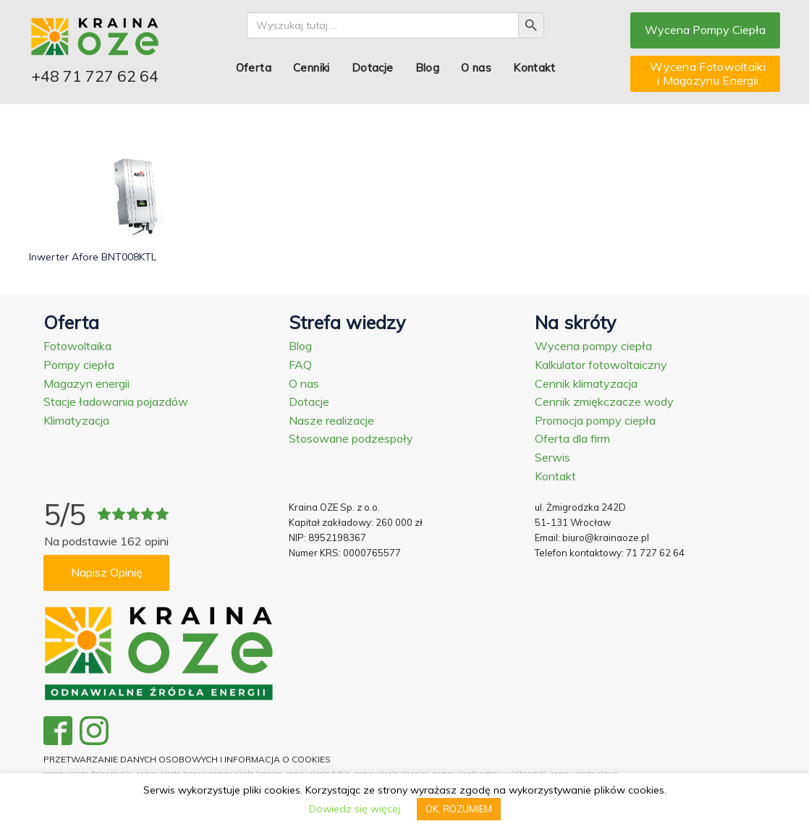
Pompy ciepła (78, 364)
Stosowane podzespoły (351, 438)
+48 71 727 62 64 (94, 76)
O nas (476, 68)
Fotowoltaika (77, 346)
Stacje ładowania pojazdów (115, 401)
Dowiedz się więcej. (355, 808)
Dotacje (373, 68)
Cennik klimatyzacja (586, 383)
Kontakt (534, 68)
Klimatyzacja (76, 420)
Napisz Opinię (107, 572)
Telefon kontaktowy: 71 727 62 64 (610, 552)
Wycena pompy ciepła (593, 346)
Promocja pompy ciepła (595, 420)
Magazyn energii (86, 383)
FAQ (300, 364)
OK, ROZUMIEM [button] (458, 809)
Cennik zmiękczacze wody (604, 401)
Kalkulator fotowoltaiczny (601, 364)
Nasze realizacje (331, 420)
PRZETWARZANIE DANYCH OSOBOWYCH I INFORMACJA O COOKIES (187, 759)
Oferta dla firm (572, 438)
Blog (427, 68)
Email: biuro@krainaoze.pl (592, 537)
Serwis (552, 457)
